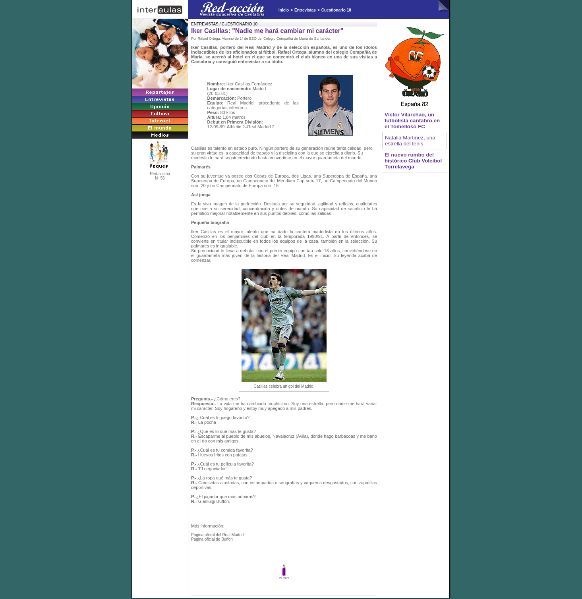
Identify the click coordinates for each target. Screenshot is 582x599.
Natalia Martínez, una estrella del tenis (410, 141)
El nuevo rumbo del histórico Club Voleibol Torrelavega (413, 161)
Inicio (283, 10)
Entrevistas (305, 10)
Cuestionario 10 (336, 10)
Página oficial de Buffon (212, 539)
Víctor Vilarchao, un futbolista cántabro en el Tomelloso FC (412, 120)
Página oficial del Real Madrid (217, 535)
